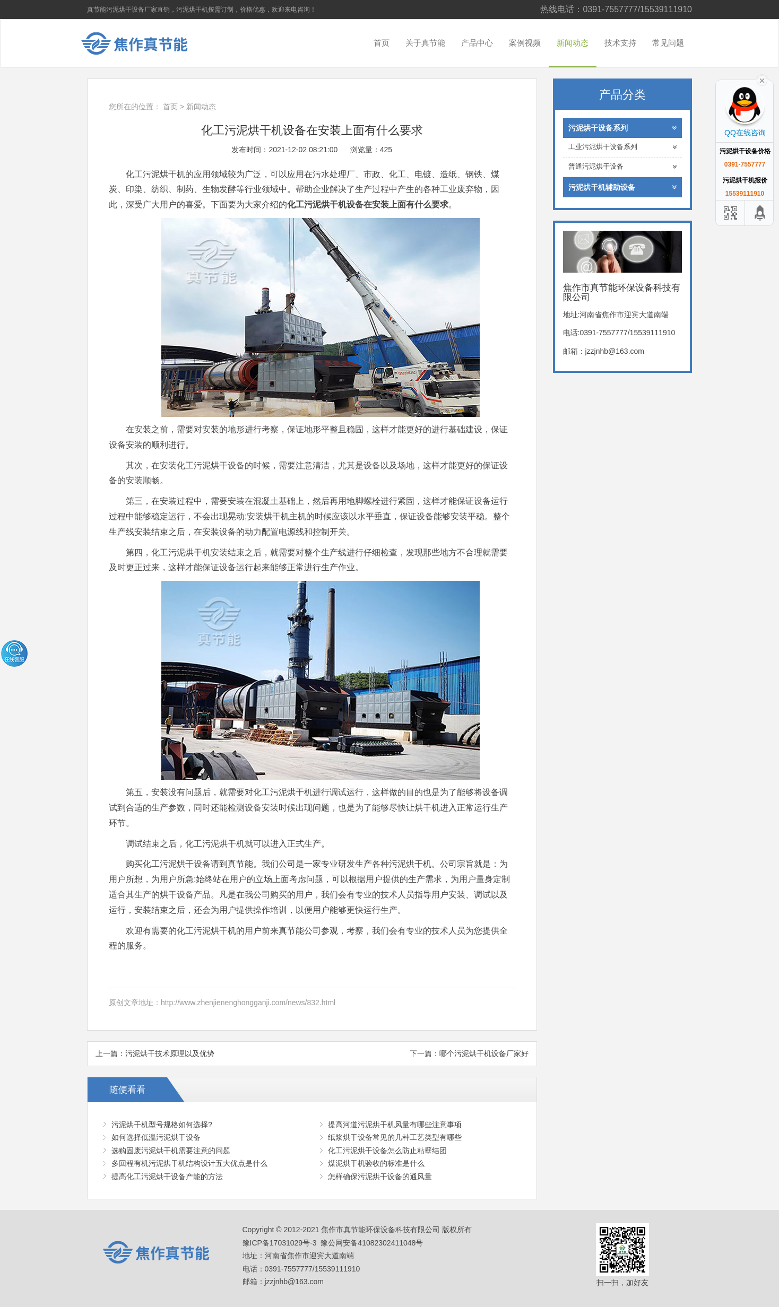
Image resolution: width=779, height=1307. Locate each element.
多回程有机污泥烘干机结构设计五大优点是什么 (189, 1163)
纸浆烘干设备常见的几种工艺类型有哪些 (395, 1137)
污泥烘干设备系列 (622, 128)
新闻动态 (572, 42)
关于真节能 (425, 42)
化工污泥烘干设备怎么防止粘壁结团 (387, 1150)
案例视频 (525, 42)
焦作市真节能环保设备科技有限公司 (142, 43)
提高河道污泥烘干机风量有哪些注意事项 (395, 1124)
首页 (382, 42)
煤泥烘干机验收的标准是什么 (376, 1163)
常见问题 (668, 42)
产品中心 (477, 42)
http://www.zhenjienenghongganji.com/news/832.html (248, 1002)
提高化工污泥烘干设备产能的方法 (167, 1176)
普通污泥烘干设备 (622, 167)
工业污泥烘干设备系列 (622, 147)
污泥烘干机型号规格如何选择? (161, 1124)
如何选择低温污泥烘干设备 (156, 1137)
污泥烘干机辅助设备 (622, 187)
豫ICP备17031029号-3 (280, 1243)
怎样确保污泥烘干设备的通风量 (380, 1176)
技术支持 (620, 42)
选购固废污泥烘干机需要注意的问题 (170, 1150)
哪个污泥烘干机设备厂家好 (484, 1053)
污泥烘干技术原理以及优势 (169, 1053)
